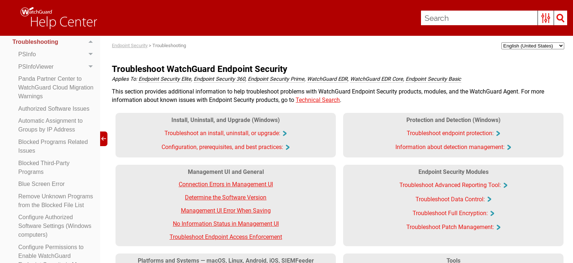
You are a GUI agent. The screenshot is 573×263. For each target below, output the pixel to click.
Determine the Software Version (225, 197)
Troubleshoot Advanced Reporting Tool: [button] (453, 185)
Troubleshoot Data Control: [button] (453, 199)
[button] (546, 18)
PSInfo (57, 54)
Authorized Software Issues (54, 109)
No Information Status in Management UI (226, 223)
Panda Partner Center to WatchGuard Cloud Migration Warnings (56, 87)
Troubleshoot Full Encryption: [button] (453, 213)
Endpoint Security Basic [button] (433, 79)
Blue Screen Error (41, 184)
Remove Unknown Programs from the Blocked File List (55, 200)
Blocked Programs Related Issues (53, 146)
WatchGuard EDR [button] (327, 79)
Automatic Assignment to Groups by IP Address (50, 125)
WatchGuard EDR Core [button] (376, 79)
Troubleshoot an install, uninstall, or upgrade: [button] (225, 133)
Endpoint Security (130, 45)
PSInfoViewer (57, 67)
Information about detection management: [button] (453, 147)
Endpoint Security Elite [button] (164, 79)
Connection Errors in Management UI (226, 184)
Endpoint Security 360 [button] (219, 79)
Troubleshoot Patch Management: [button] (453, 227)
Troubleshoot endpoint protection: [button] (453, 133)
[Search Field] (494, 18)
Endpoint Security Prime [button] (276, 79)
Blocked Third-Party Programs (43, 167)
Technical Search (318, 99)
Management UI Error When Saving (226, 210)
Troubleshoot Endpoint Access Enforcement (226, 236)
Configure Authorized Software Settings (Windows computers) (54, 226)
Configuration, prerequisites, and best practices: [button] (225, 147)
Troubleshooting (54, 42)
